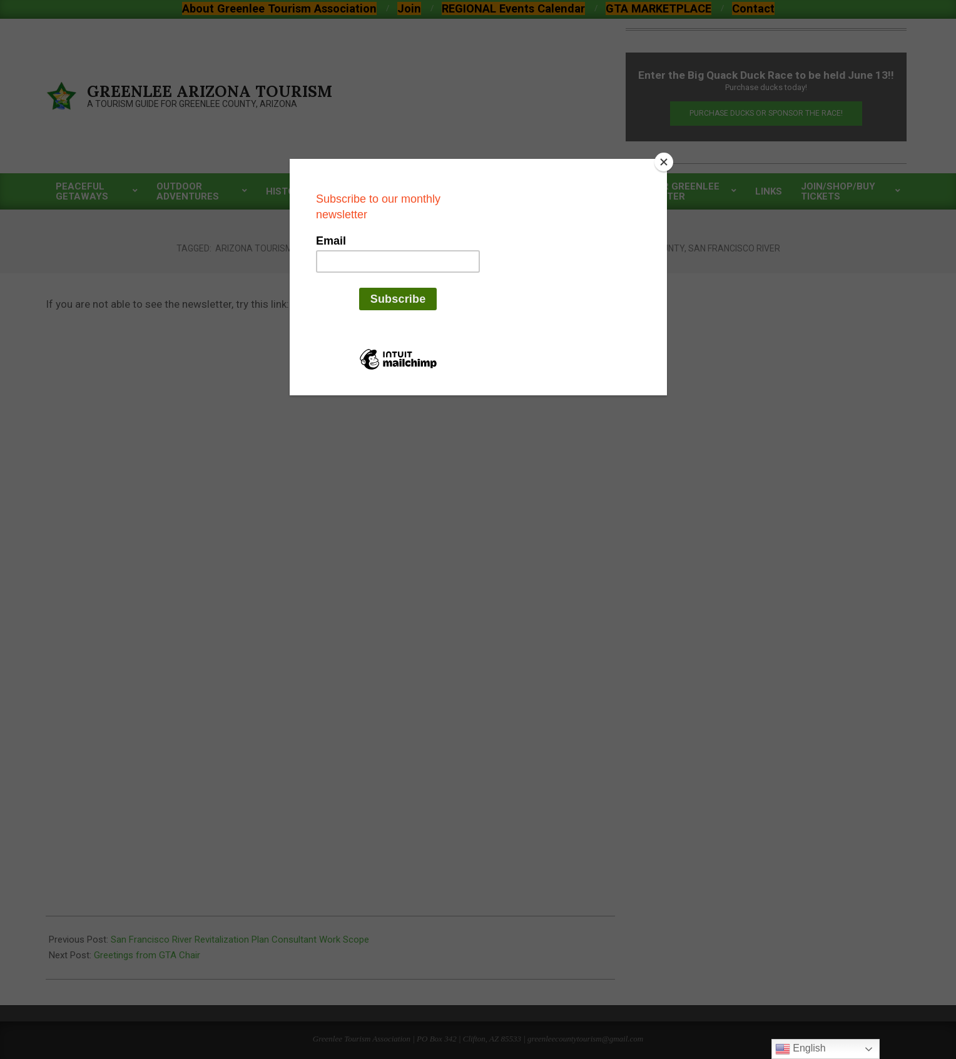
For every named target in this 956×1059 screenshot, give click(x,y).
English (800, 1048)
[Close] (663, 162)
